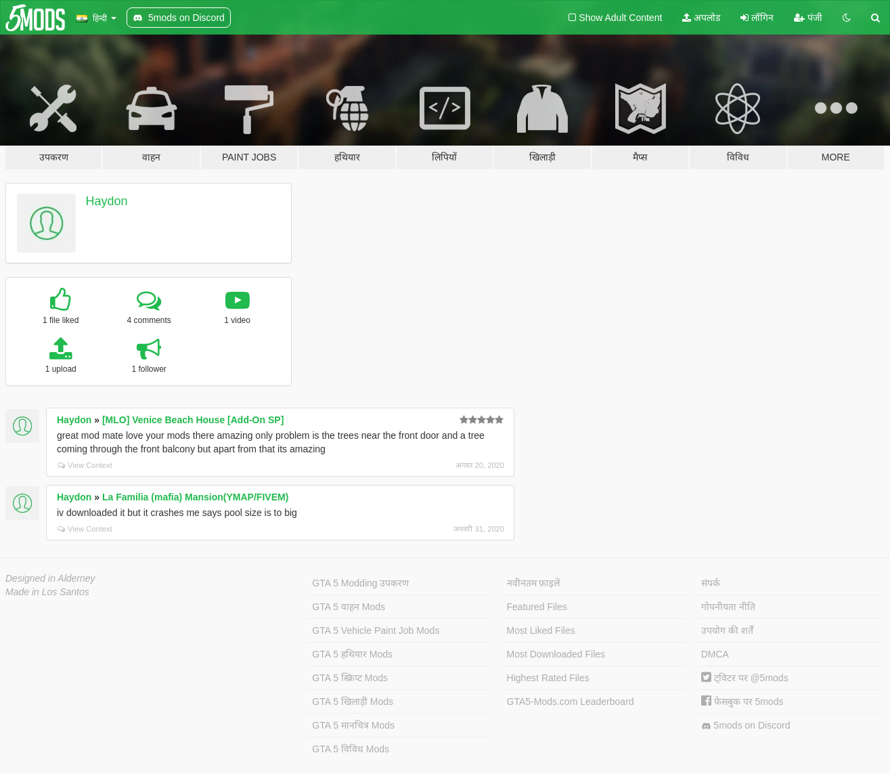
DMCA (715, 654)
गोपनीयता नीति (728, 606)
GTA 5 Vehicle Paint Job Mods (375, 630)
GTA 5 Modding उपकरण (360, 583)
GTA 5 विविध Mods (350, 749)
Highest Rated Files (548, 677)
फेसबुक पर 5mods (742, 701)
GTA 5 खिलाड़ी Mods (352, 701)
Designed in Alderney (50, 578)
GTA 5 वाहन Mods (348, 606)
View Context (85, 465)
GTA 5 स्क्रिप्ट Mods (350, 677)
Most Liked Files (541, 630)
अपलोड (701, 17)
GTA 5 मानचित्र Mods (353, 725)
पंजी (808, 17)
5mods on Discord (746, 725)
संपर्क (710, 583)
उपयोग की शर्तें (727, 630)
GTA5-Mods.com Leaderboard (570, 701)
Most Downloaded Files (556, 654)
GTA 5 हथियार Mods (352, 654)
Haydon (107, 201)
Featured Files (537, 606)
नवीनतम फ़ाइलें (533, 583)
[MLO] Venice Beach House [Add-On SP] (193, 419)
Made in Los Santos (47, 591)
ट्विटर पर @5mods (744, 678)
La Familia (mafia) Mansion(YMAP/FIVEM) (195, 497)
